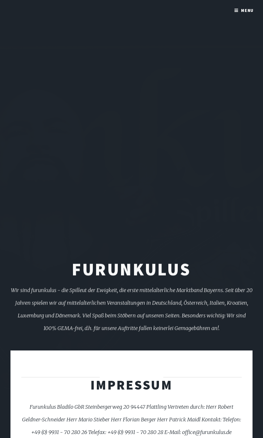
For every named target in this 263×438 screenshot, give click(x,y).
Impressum (131, 385)
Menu (247, 10)
